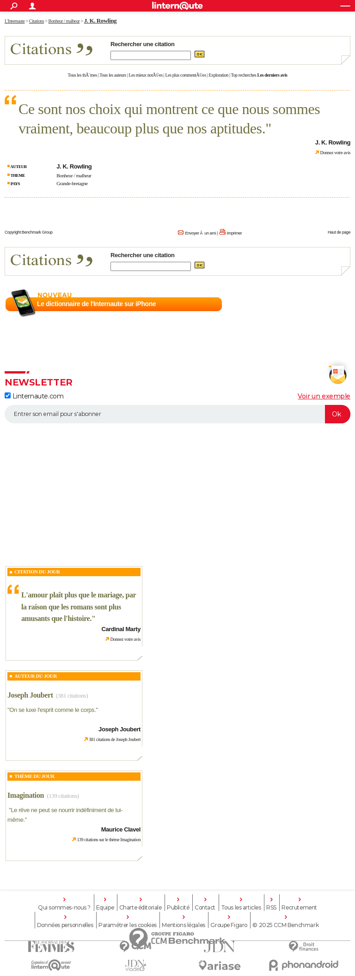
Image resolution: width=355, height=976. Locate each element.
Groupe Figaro (228, 925)
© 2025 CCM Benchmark (285, 925)
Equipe (105, 907)
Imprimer (234, 233)
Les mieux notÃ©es (146, 75)
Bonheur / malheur (73, 175)
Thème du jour (34, 776)
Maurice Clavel (121, 829)
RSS (271, 907)
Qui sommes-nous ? (64, 907)
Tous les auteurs (112, 75)
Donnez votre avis (335, 152)
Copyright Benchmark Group (29, 232)
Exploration (218, 75)
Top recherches (244, 75)
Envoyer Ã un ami (200, 233)
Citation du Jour (37, 571)
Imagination (25, 795)
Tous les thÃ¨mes (82, 75)
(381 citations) (72, 695)
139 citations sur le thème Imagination (109, 839)
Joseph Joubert (30, 695)
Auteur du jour (35, 676)
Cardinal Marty (121, 629)
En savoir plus (330, 304)
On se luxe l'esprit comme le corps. (52, 709)
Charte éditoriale (140, 907)
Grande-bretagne (72, 183)
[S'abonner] (177, 414)
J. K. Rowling (100, 20)
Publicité (178, 907)
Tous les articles (241, 907)
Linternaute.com (34, 396)
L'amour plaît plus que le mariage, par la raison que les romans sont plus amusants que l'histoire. (78, 606)
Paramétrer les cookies (127, 925)
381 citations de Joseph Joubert (115, 739)
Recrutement (299, 907)
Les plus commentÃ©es (185, 75)
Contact (205, 907)
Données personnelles (65, 925)
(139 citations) (63, 795)
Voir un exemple (324, 396)
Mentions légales (183, 925)
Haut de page (339, 232)
